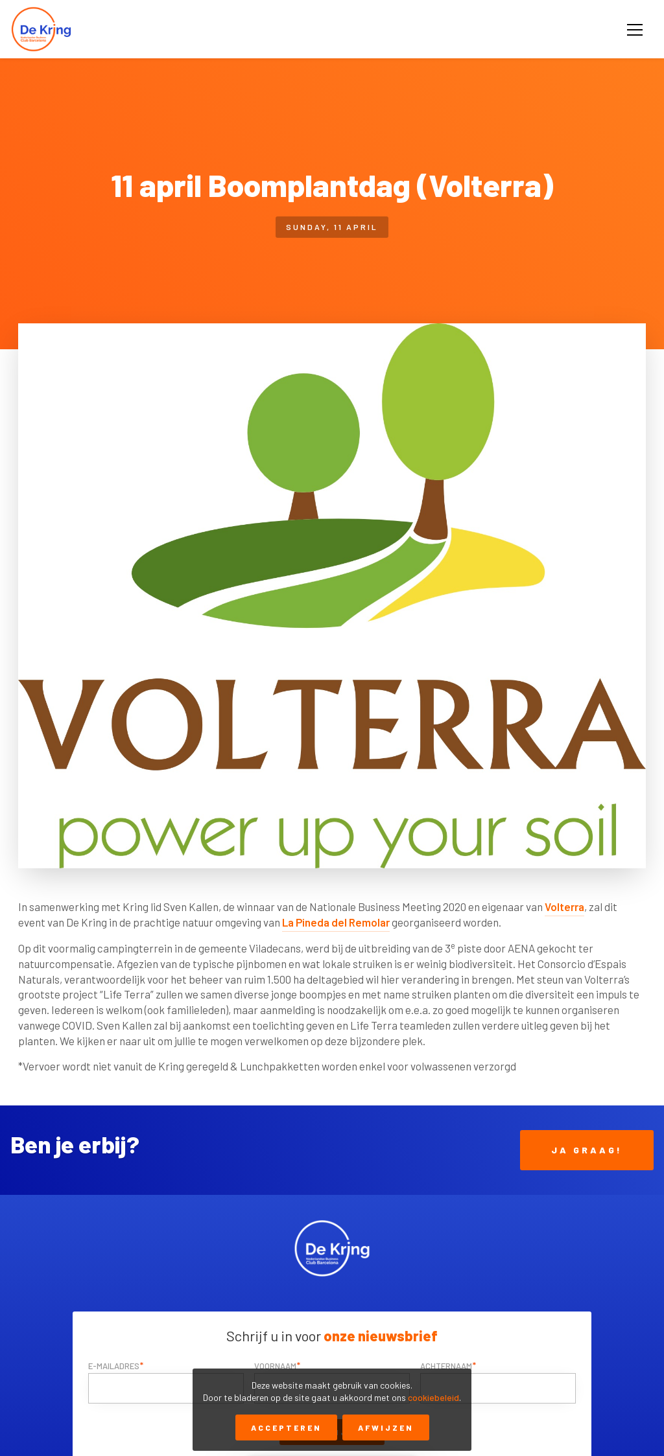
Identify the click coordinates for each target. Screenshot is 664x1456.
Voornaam (275, 1366)
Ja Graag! (586, 1149)
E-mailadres (113, 1366)
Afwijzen (386, 1427)
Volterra (564, 906)
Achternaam (446, 1366)
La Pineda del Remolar (336, 922)
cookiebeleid (433, 1397)
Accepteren (286, 1427)
